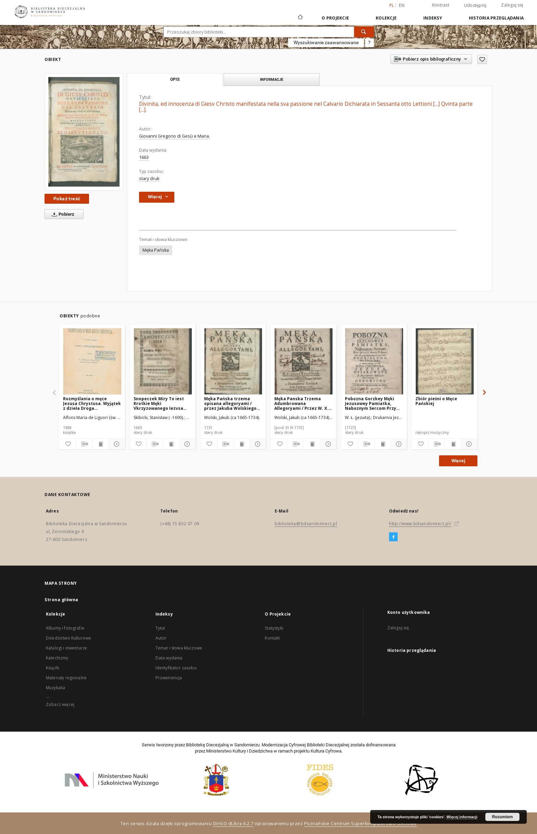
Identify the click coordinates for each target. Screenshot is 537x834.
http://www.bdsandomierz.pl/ (420, 524)
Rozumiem (502, 816)
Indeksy (432, 18)
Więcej (458, 460)
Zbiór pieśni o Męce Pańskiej (436, 401)
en (401, 5)
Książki (52, 668)
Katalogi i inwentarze (66, 648)
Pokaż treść (66, 198)
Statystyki (274, 628)
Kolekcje (386, 18)
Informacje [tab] (271, 79)
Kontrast (440, 5)
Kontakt (272, 638)
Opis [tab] (174, 79)
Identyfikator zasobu (176, 668)
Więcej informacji (462, 817)
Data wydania (169, 658)
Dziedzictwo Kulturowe (68, 638)
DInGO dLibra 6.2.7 (233, 823)
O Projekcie (335, 18)
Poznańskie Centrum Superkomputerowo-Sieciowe (360, 823)
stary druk (149, 178)
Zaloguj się (512, 5)
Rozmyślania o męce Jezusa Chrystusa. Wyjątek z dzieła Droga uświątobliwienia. (92, 403)
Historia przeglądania (496, 18)
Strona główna (61, 600)
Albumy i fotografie (65, 628)
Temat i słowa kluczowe (178, 648)
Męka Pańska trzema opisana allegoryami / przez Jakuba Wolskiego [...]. (230, 403)
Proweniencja (168, 678)
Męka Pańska (155, 250)
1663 (144, 157)
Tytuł (160, 628)
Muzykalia (55, 688)
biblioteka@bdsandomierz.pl (306, 524)
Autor (161, 638)
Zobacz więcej (60, 704)
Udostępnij (475, 5)
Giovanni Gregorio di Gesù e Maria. (174, 136)
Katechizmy (57, 658)
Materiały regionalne (66, 678)
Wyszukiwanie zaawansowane (326, 42)
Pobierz (62, 214)
